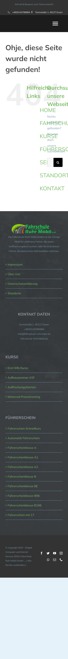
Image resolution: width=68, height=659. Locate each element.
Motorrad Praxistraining (24, 397)
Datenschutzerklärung (23, 283)
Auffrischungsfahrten (22, 387)
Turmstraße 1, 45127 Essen (49, 12)
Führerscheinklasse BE (23, 486)
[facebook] (41, 553)
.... (25, 560)
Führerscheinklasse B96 (24, 496)
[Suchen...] (50, 162)
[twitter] (48, 553)
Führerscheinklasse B (22, 476)
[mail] (54, 559)
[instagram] (61, 553)
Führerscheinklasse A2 (23, 467)
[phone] (61, 559)
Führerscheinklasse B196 (25, 505)
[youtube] (54, 553)
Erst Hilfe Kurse (18, 368)
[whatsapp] (48, 559)
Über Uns (14, 274)
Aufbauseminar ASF (21, 377)
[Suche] (58, 162)
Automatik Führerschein (24, 438)
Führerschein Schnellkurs (24, 428)
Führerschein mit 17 (21, 515)
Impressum (15, 264)
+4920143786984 (21, 12)
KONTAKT (52, 188)
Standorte (14, 293)
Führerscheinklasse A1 (23, 457)
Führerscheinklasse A (22, 447)
